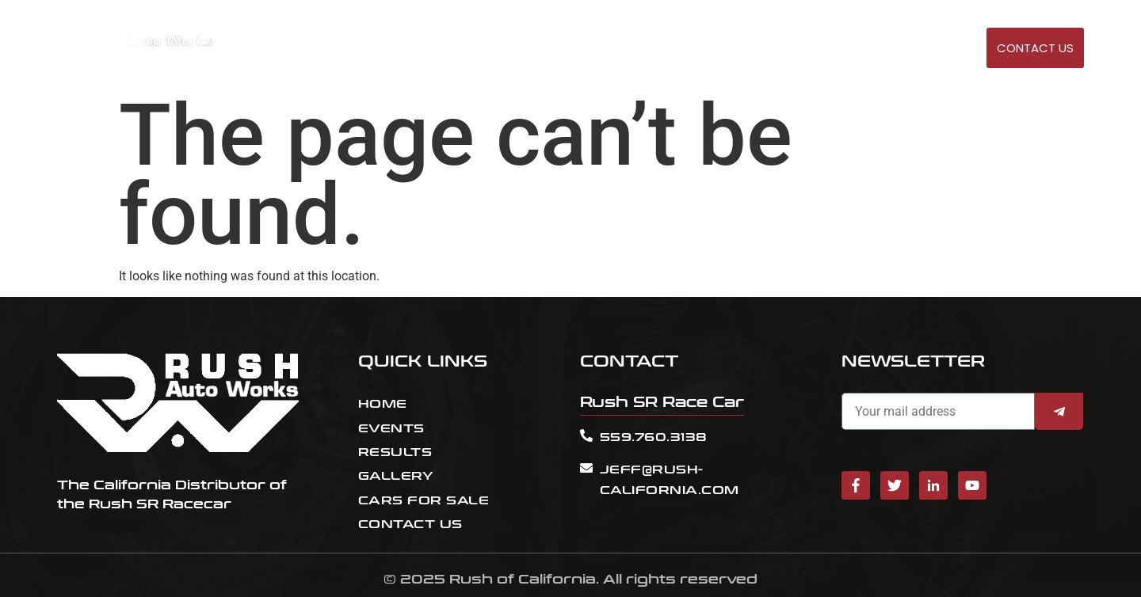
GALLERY (935, 48)
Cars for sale (856, 48)
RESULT (781, 48)
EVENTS (728, 48)
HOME (678, 48)
